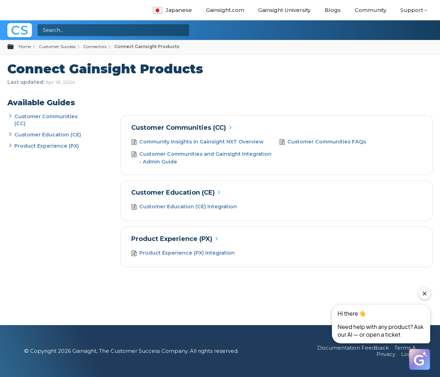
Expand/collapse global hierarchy (15, 47)
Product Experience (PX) (46, 146)
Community (370, 10)
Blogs (333, 10)
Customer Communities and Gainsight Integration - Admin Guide (201, 158)
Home (25, 46)
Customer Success (57, 46)
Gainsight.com (225, 10)
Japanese (172, 10)
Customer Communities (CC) (178, 128)
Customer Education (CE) (47, 135)
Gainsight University (284, 10)
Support (411, 10)
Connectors (94, 46)
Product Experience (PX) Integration (183, 253)
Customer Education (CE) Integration (184, 207)
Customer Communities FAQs (322, 142)
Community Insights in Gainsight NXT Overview (197, 142)
